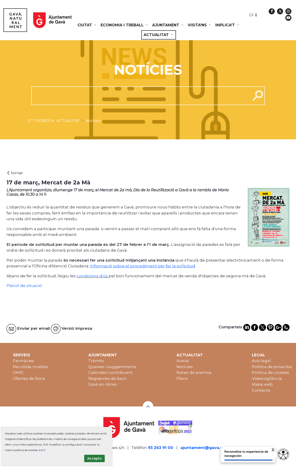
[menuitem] (87, 25)
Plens (182, 378)
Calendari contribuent (110, 372)
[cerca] (139, 95)
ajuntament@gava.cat (203, 447)
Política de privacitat (272, 366)
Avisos (182, 360)
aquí (41, 450)
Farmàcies (23, 360)
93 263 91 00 (160, 447)
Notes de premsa (193, 372)
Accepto (94, 458)
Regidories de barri (107, 378)
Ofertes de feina (29, 378)
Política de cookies (270, 372)
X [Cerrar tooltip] (269, 450)
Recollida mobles (30, 366)
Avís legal (261, 360)
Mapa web (262, 384)
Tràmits (96, 360)
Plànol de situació (24, 285)
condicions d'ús (92, 276)
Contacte (261, 390)
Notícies (184, 366)
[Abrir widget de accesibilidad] (283, 454)
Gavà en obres (102, 384)
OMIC (18, 372)
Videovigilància (267, 378)
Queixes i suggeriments (112, 366)
